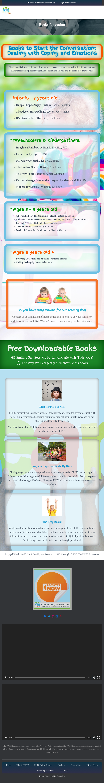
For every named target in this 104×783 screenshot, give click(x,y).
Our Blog (61, 765)
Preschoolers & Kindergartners (46, 140)
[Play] (5, 677)
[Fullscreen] (98, 677)
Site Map (64, 771)
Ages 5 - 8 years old (35, 209)
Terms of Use (76, 765)
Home (23, 10)
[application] (52, 652)
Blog (69, 16)
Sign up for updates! (69, 3)
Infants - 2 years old (35, 98)
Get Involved (88, 10)
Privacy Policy (92, 765)
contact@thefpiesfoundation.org (42, 3)
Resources (65, 10)
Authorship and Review (46, 771)
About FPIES (42, 10)
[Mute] (94, 677)
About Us (52, 16)
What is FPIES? (22, 765)
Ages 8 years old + (33, 252)
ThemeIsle (61, 776)
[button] (52, 98)
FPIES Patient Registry (43, 765)
